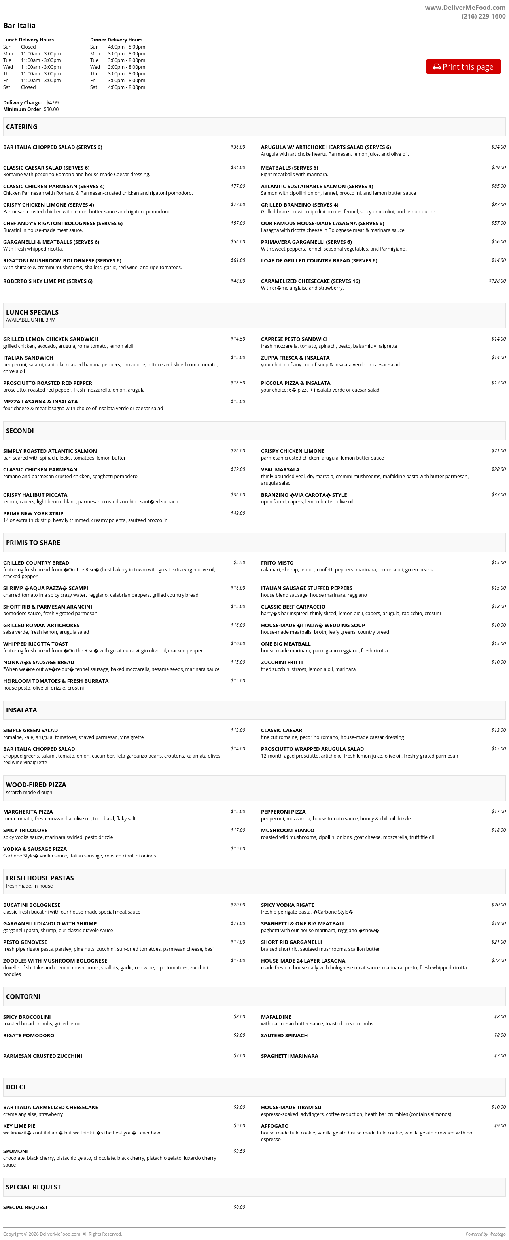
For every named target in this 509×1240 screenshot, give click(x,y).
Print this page (463, 66)
